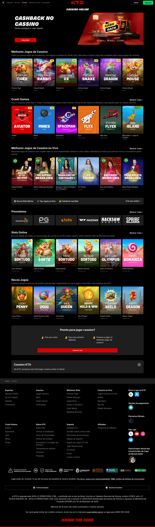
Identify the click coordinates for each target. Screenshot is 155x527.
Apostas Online (11, 394)
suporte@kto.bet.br (95, 512)
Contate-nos (72, 428)
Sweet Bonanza (127, 269)
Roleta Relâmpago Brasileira (43, 187)
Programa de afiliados (107, 428)
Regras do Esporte (75, 439)
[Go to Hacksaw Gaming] (110, 220)
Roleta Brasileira (17, 187)
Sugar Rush (72, 401)
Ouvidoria (71, 450)
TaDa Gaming (37, 271)
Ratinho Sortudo (83, 269)
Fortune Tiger (16, 88)
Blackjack (102, 401)
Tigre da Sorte (39, 269)
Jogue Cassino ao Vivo (108, 394)
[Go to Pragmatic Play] (22, 220)
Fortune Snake (83, 88)
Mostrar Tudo (137, 100)
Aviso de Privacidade (45, 435)
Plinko (7, 442)
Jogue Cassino (42, 394)
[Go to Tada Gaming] (66, 220)
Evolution (14, 189)
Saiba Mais (26, 40)
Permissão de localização (78, 435)
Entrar (136, 3)
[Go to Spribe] (133, 220)
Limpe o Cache (73, 457)
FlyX (79, 135)
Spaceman (59, 135)
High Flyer (103, 135)
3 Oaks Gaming (15, 318)
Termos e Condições (45, 431)
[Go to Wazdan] (88, 220)
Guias (69, 453)
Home (7, 381)
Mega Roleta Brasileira (130, 187)
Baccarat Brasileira (106, 187)
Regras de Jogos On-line (77, 442)
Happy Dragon (127, 316)
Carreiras (40, 452)
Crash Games (42, 401)
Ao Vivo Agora (11, 397)
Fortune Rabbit (39, 88)
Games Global (81, 137)
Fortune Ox (60, 88)
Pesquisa (40, 456)
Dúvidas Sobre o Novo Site (78, 431)
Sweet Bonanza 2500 (41, 316)
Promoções (10, 405)
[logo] (77, 2)
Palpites (8, 401)
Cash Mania (72, 408)
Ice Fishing (82, 187)
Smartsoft (124, 139)
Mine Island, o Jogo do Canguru (130, 136)
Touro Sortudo (17, 269)
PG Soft (13, 90)
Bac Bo (101, 405)
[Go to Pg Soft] (44, 220)
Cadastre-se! (77, 350)
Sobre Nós (40, 428)
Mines (36, 135)
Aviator (14, 135)
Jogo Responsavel (75, 446)
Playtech (102, 189)
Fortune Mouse (127, 88)
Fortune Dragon (105, 88)
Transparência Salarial (45, 448)
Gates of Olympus (106, 269)
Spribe (13, 137)
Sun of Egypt (82, 316)
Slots (38, 397)
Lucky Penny (16, 316)
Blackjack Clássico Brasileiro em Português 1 (66, 188)
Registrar (148, 3)
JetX (7, 435)
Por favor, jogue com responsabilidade (93, 479)
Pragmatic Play (60, 137)
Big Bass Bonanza (74, 412)
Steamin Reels (105, 316)
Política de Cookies (44, 439)
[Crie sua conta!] (133, 201)
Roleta (100, 397)
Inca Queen (60, 316)
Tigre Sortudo (61, 269)
